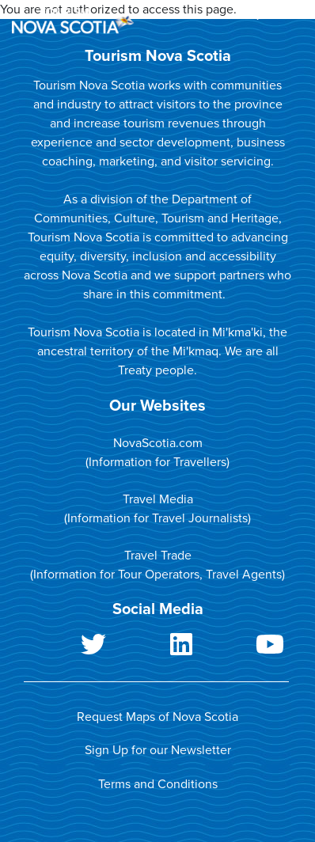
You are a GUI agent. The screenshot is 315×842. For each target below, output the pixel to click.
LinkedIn (156, 647)
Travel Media (158, 499)
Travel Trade (158, 555)
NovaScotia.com (158, 443)
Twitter (68, 647)
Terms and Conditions (158, 784)
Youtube (244, 647)
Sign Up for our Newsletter (158, 750)
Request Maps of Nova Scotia (157, 717)
